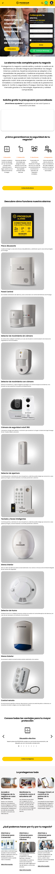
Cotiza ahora (12, 46)
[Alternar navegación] (42, 3)
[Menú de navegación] (3, 3)
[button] (46, 3)
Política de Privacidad (47, 38)
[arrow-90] (3, 734)
